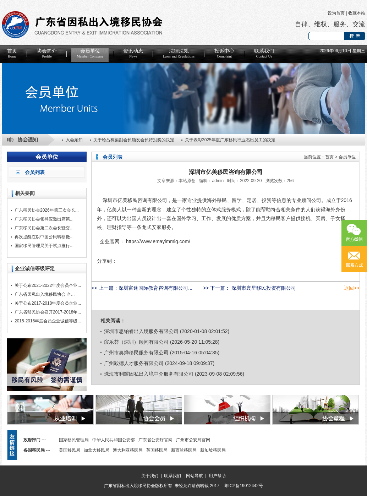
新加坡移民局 (213, 450)
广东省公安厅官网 (155, 439)
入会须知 (74, 139)
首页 (12, 53)
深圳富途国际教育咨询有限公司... (155, 288)
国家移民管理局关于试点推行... (44, 245)
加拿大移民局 (96, 450)
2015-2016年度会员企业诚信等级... (48, 320)
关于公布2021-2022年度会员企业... (48, 285)
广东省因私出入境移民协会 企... (45, 294)
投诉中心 (224, 53)
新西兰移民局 (184, 450)
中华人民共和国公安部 (113, 439)
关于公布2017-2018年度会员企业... (48, 303)
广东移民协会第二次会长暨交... (44, 227)
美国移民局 (69, 450)
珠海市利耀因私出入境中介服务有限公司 (148, 374)
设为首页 (336, 13)
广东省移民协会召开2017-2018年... (48, 312)
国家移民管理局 (74, 439)
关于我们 (149, 475)
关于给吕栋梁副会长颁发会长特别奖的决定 (133, 139)
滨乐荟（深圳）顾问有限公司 (136, 342)
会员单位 (90, 53)
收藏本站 (356, 13)
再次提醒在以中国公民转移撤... (44, 236)
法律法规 (179, 53)
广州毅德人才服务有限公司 (134, 363)
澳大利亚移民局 (128, 450)
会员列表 (35, 172)
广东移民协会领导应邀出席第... (44, 219)
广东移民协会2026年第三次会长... (47, 210)
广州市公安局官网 (193, 439)
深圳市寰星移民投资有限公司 (263, 288)
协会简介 (47, 53)
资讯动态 (133, 53)
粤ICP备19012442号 (243, 485)
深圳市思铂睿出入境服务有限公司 (141, 331)
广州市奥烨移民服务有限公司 (136, 352)
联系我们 (264, 53)
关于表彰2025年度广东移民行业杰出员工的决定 (230, 139)
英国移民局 (157, 450)
